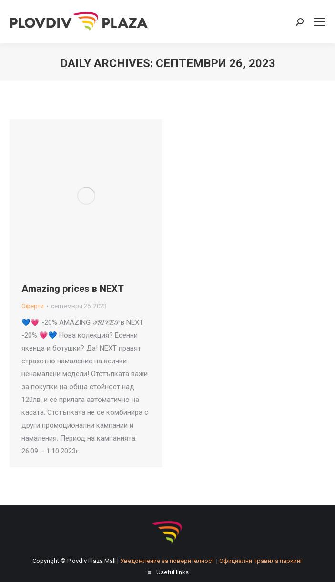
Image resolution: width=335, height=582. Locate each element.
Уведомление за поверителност (167, 560)
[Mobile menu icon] (319, 22)
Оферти (32, 306)
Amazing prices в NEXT (72, 288)
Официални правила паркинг (261, 560)
